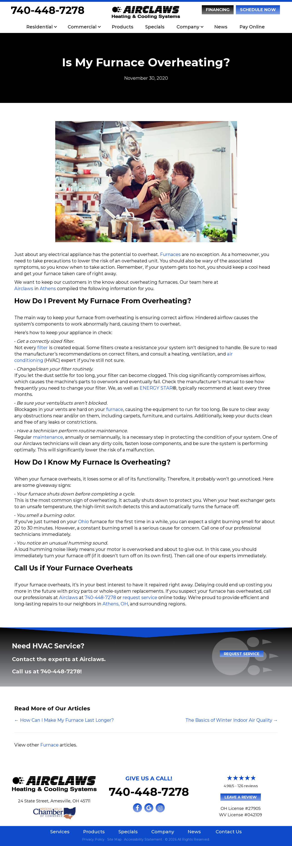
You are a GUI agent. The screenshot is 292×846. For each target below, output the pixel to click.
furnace (114, 409)
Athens (48, 288)
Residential (39, 27)
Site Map (114, 839)
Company (188, 27)
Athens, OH (115, 604)
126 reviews (247, 786)
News (220, 27)
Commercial (82, 27)
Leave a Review (241, 797)
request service (140, 597)
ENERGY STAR (156, 388)
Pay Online (252, 27)
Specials (155, 27)
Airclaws (23, 288)
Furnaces (170, 254)
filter (42, 347)
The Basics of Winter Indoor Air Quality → (231, 720)
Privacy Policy (93, 839)
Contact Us (229, 831)
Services (60, 831)
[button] (55, 27)
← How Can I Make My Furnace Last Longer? (64, 720)
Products (122, 27)
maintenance (48, 437)
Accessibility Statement (143, 839)
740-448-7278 (48, 10)
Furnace (49, 745)
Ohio (83, 521)
